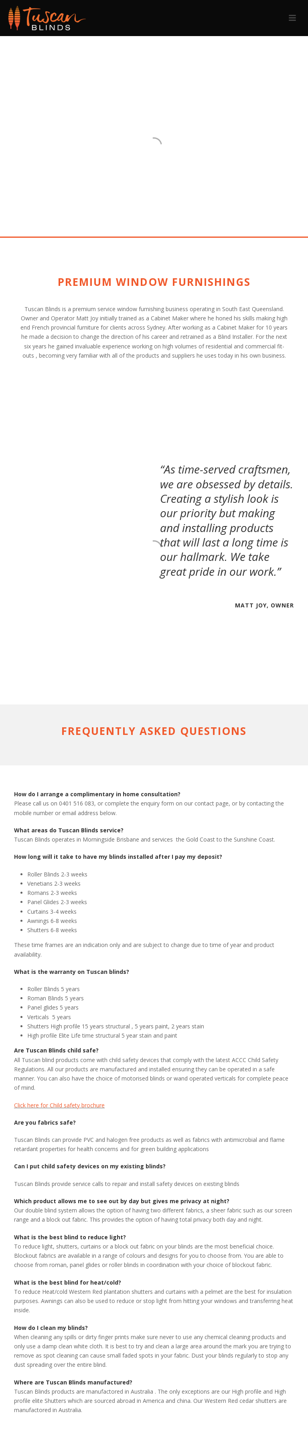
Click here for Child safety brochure (59, 1105)
